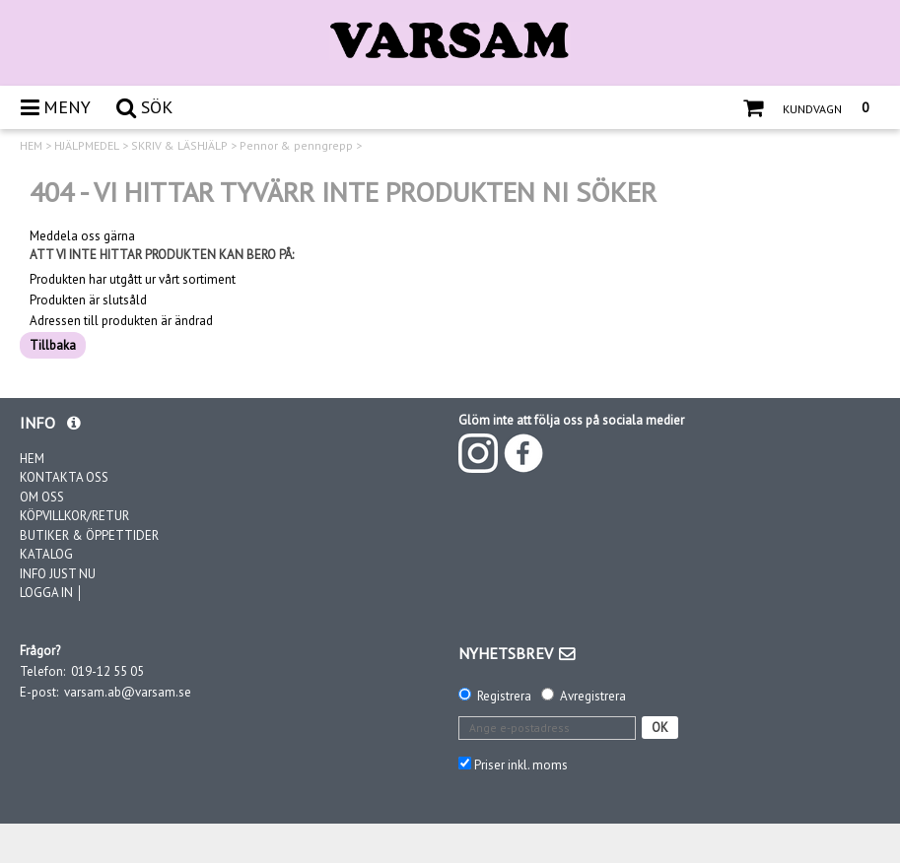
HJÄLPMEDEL (86, 146)
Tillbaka (53, 345)
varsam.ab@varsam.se (127, 692)
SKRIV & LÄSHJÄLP (179, 146)
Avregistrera (593, 696)
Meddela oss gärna (82, 236)
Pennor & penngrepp (296, 146)
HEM (31, 146)
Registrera (504, 696)
